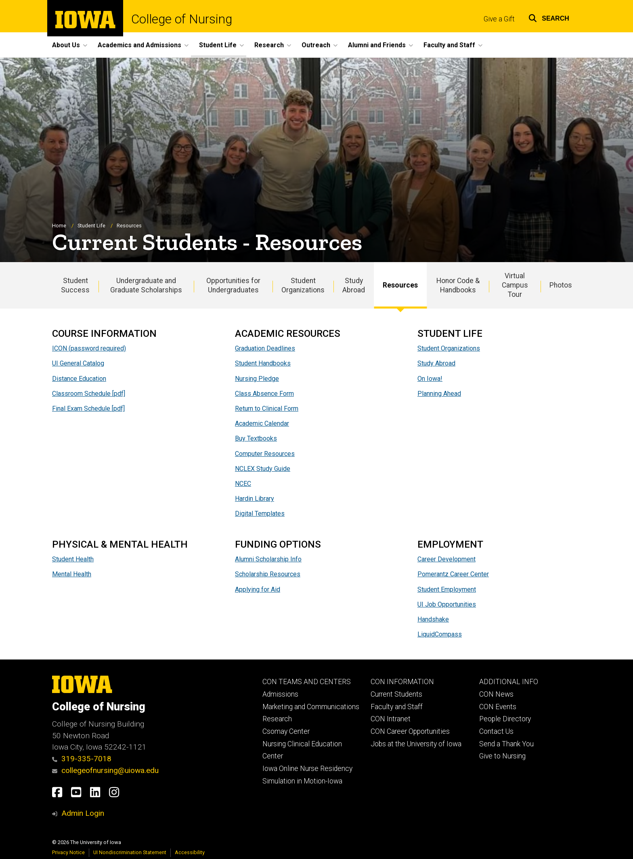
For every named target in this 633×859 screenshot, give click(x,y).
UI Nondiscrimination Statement (129, 852)
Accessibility (190, 852)
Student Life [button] (218, 45)
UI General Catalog (78, 364)
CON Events (497, 707)
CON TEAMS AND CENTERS (306, 682)
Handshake (433, 619)
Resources (400, 285)
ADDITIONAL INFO (508, 682)
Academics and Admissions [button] (139, 45)
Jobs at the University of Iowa (416, 744)
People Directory (505, 719)
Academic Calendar (262, 424)
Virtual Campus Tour (515, 285)
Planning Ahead (439, 394)
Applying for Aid (257, 589)
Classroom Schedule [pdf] (88, 394)
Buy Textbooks (256, 439)
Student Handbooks (263, 364)
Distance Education (79, 378)
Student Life (91, 226)
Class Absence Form (264, 394)
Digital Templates (260, 514)
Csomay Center (286, 731)
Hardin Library (254, 499)
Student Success (75, 285)
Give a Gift (499, 19)
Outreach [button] (316, 45)
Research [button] (269, 45)
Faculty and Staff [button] (449, 45)
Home (59, 226)
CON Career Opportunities (410, 731)
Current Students (396, 694)
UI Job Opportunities (446, 604)
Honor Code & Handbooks (458, 285)
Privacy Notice (68, 852)
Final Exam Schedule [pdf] (88, 409)
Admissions (280, 694)
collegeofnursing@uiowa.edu (105, 770)
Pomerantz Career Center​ (453, 574)
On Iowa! (429, 378)
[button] (549, 17)
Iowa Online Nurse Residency (307, 768)
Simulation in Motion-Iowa (302, 781)
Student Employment (446, 589)
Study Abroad (353, 285)
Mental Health (71, 574)
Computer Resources (265, 454)
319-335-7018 (81, 758)
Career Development (446, 559)
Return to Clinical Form (266, 409)
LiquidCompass (439, 634)
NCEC (243, 484)
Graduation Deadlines (265, 349)
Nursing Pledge (257, 378)
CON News (496, 694)
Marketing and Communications (310, 707)
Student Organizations (303, 285)
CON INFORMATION (402, 682)
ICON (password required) (89, 349)
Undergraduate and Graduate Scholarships (146, 285)
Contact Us (496, 731)
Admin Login (82, 813)
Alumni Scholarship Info (268, 559)
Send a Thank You (506, 744)
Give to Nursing (502, 756)
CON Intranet (391, 719)
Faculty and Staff (397, 707)
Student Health (73, 559)
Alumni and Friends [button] (377, 45)
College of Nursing (181, 19)
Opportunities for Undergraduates (233, 285)
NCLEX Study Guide (262, 469)
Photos (560, 285)
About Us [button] (66, 45)
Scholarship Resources (267, 574)
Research (277, 719)
